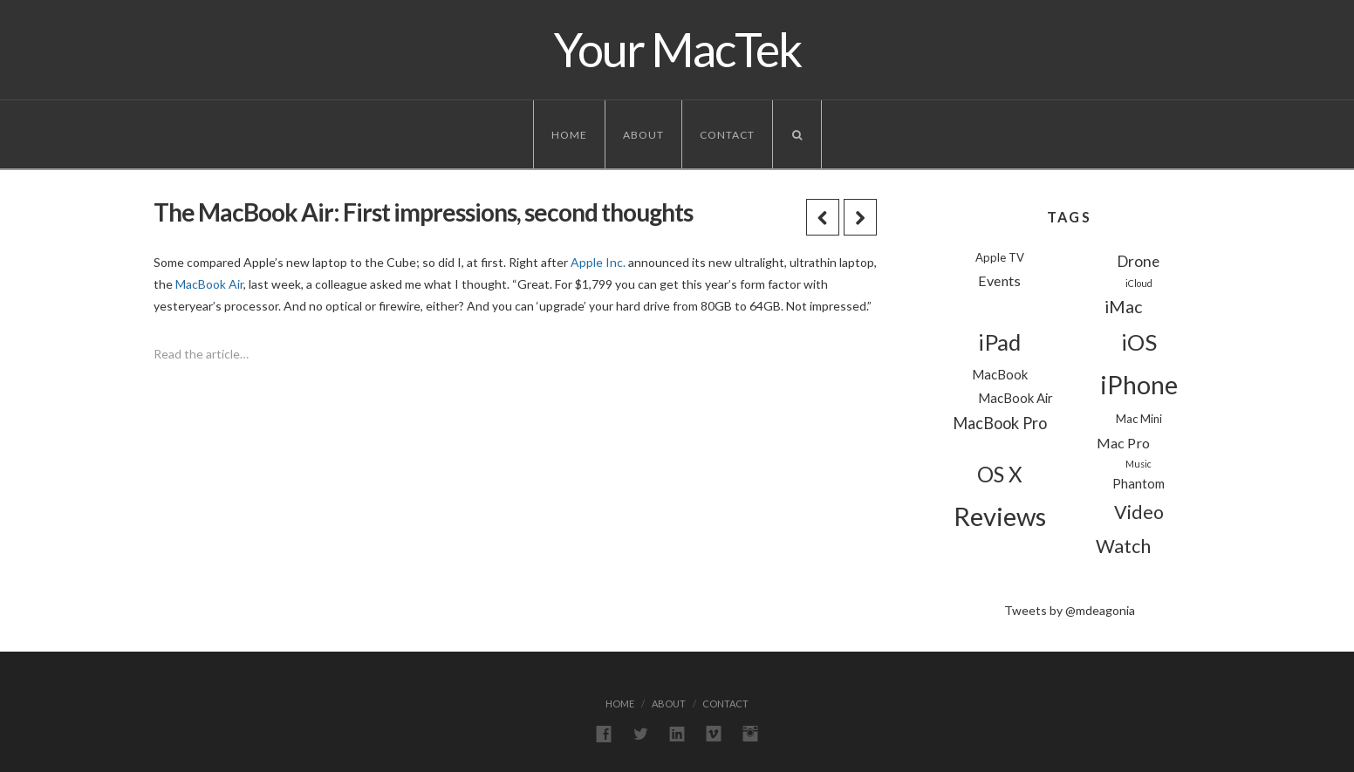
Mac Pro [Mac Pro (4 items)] (1123, 442)
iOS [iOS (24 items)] (1139, 342)
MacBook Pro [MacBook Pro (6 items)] (1000, 423)
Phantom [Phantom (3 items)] (1138, 483)
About (643, 134)
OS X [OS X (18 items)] (999, 474)
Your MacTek (677, 49)
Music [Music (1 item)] (1138, 463)
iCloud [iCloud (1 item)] (1138, 283)
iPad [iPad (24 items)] (999, 342)
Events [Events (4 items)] (999, 280)
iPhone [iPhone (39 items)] (1139, 385)
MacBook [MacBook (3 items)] (1000, 374)
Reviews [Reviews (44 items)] (1000, 516)
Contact (727, 134)
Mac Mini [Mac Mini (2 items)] (1139, 419)
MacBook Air (209, 284)
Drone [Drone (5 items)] (1138, 261)
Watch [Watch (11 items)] (1123, 546)
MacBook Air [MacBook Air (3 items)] (1015, 398)
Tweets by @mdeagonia (1069, 610)
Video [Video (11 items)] (1139, 512)
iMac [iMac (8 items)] (1123, 307)
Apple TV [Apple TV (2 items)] (999, 257)
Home (569, 134)
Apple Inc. (598, 262)
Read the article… (201, 353)
